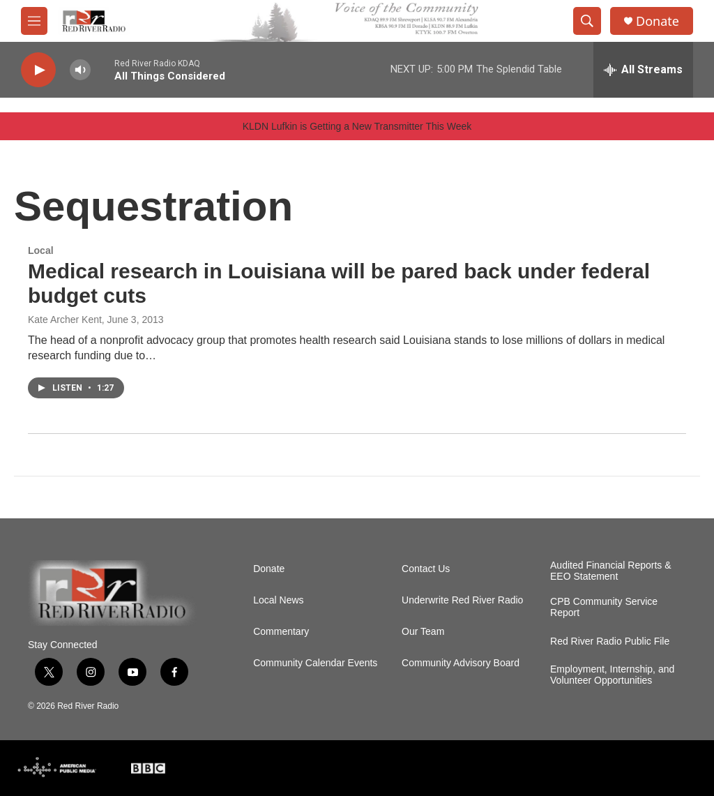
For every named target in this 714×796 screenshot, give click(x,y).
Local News (278, 600)
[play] (38, 70)
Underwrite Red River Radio (462, 600)
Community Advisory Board (460, 663)
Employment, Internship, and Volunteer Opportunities (612, 675)
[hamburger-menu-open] (34, 21)
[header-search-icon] (587, 21)
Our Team (423, 631)
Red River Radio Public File (609, 641)
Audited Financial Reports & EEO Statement (610, 571)
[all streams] (643, 70)
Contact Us (426, 569)
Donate (657, 21)
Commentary (281, 631)
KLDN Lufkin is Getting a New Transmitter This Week (357, 126)
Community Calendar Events (315, 663)
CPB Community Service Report (604, 607)
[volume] (80, 70)
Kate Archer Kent (65, 319)
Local (41, 250)
